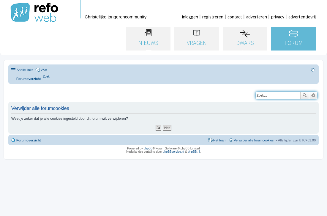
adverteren (256, 17)
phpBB (148, 148)
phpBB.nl (194, 151)
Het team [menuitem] (220, 140)
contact (235, 17)
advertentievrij (302, 17)
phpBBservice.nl (173, 151)
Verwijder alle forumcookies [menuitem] (254, 140)
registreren (212, 17)
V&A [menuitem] (44, 70)
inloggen (190, 17)
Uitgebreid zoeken (313, 95)
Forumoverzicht (28, 140)
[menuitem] (46, 76)
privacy (277, 17)
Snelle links (25, 70)
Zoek (304, 95)
